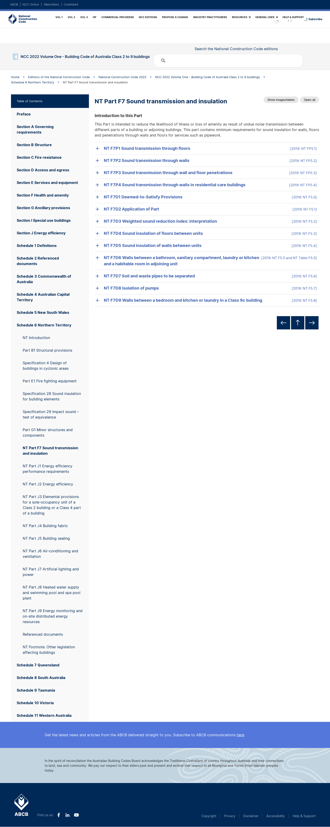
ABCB (14, 4)
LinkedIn (67, 815)
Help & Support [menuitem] (293, 17)
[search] (227, 60)
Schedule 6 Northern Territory (32, 82)
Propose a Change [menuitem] (175, 17)
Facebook (58, 815)
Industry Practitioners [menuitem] (210, 17)
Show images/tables (281, 99)
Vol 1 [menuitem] (59, 17)
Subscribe (315, 19)
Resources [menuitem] (240, 18)
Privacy (229, 816)
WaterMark (51, 4)
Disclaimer (250, 816)
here (240, 735)
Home (16, 19)
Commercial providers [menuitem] (117, 17)
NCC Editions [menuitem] (148, 17)
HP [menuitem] (94, 17)
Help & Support (304, 816)
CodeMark (71, 4)
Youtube (76, 815)
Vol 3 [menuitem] (84, 17)
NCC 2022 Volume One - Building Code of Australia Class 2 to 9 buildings (207, 77)
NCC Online (30, 4)
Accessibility (275, 816)
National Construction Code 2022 (122, 77)
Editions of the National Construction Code (59, 77)
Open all (309, 99)
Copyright (208, 816)
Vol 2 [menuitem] (71, 17)
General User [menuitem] (265, 18)
